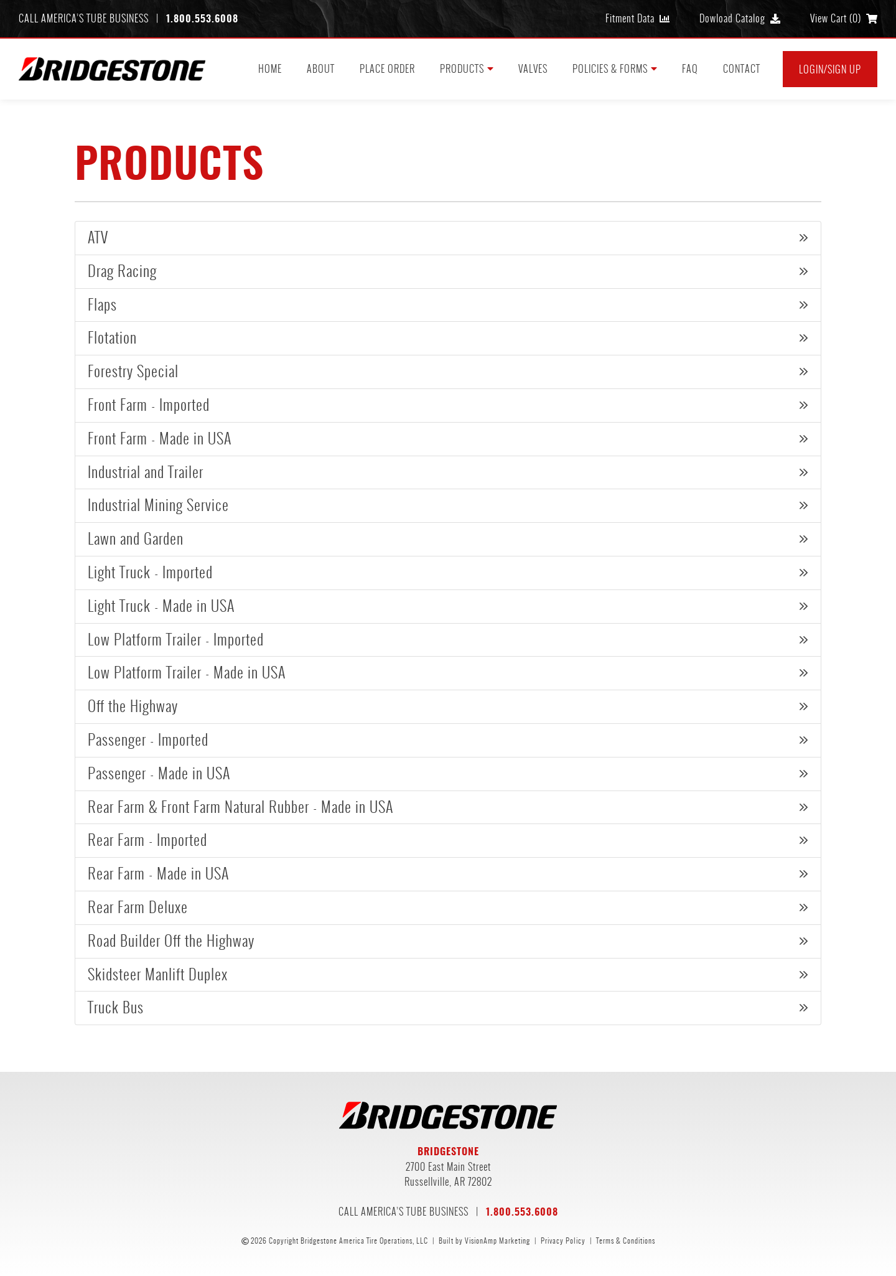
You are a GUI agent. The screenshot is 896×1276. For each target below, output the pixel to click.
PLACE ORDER (387, 69)
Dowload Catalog (739, 18)
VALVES (533, 69)
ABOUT (321, 69)
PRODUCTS (466, 68)
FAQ (690, 69)
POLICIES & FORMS (614, 68)
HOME (270, 69)
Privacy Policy (563, 1240)
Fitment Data (637, 18)
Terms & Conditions (625, 1240)
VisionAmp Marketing (497, 1240)
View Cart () (843, 18)
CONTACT (741, 69)
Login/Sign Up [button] (830, 69)
